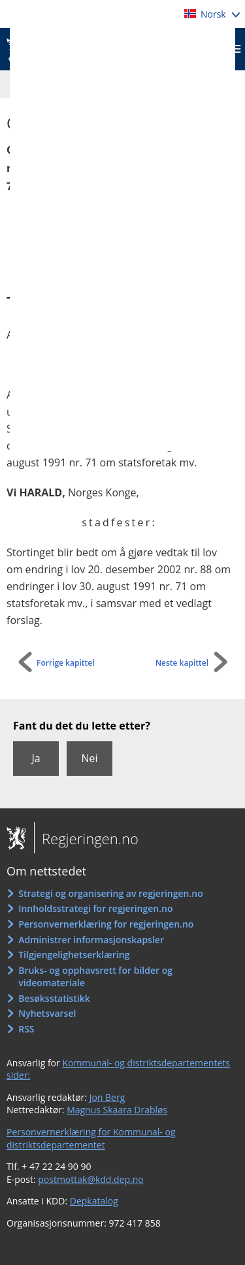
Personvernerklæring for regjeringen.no (105, 924)
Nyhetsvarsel (47, 1013)
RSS (26, 1029)
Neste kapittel (181, 662)
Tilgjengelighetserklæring (73, 954)
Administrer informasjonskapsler (91, 939)
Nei (89, 758)
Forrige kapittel (66, 662)
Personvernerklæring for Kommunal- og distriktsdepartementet (91, 1138)
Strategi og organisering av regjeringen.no (110, 893)
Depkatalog (94, 1201)
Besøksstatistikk (54, 998)
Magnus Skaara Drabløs (117, 1109)
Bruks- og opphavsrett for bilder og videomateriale (95, 976)
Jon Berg (107, 1097)
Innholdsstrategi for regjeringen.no (95, 908)
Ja (35, 758)
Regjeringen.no (86, 838)
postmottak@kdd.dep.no (91, 1179)
